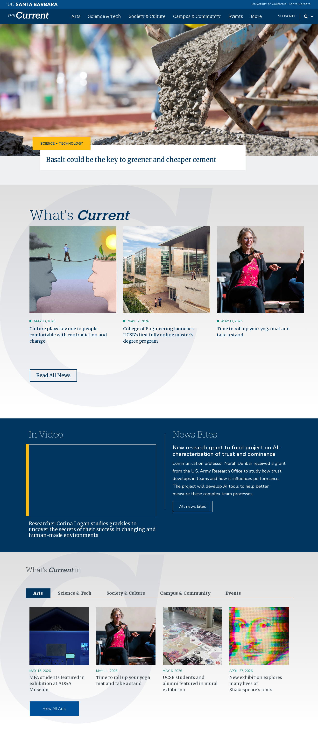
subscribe (287, 16)
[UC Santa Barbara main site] (32, 3)
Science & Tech (104, 16)
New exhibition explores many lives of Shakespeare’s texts (255, 683)
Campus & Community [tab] (185, 593)
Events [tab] (233, 593)
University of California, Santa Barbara (281, 4)
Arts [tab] (38, 593)
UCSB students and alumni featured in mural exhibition (190, 683)
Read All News (53, 375)
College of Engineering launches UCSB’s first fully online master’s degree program (158, 335)
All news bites (192, 506)
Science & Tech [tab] (75, 593)
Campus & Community (197, 16)
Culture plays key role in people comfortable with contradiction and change (68, 335)
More (256, 16)
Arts (75, 16)
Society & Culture (147, 16)
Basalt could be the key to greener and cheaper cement (131, 159)
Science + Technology (61, 143)
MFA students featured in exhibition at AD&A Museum (57, 683)
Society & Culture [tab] (125, 593)
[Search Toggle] (309, 16)
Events (235, 16)
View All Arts (54, 708)
